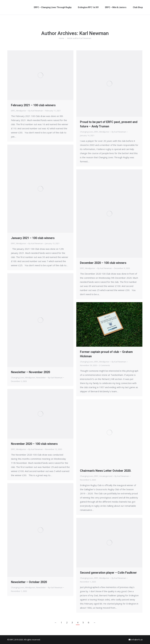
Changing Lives (86, 131)
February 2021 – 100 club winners (33, 105)
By (35, 110)
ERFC (13, 110)
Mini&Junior (21, 110)
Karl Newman (94, 33)
